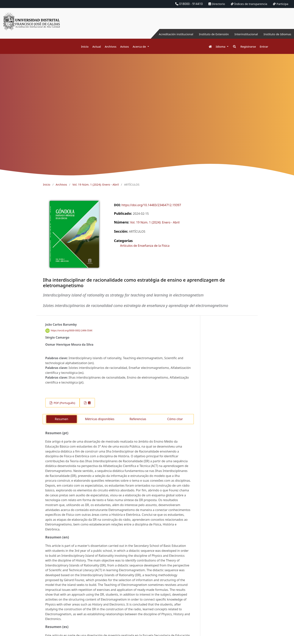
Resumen (61, 419)
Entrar (264, 46)
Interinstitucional (244, 34)
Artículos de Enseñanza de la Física (144, 246)
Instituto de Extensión (210, 34)
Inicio (84, 46)
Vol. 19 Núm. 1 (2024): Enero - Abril (95, 184)
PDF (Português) (64, 403)
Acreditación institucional (171, 34)
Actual (96, 46)
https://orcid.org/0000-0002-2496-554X (71, 330)
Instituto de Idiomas (276, 34)
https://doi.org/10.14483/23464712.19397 (151, 205)
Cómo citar (175, 419)
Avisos (124, 46)
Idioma (221, 46)
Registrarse (248, 46)
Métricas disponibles (99, 419)
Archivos (110, 46)
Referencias (138, 419)
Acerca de (140, 46)
